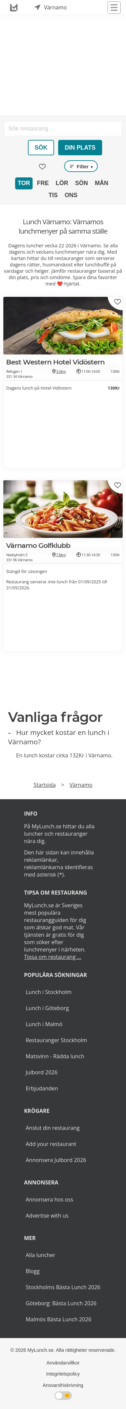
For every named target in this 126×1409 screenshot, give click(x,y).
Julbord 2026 (41, 1072)
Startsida (45, 785)
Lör (62, 183)
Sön (81, 183)
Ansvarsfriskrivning (63, 1385)
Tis (52, 195)
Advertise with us (47, 1215)
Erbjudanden (42, 1088)
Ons (71, 195)
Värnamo (81, 785)
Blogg (32, 1271)
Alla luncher (40, 1255)
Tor (24, 183)
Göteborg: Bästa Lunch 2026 (61, 1303)
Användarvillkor (62, 1362)
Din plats (80, 147)
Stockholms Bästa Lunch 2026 (63, 1287)
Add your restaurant (51, 1144)
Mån (101, 183)
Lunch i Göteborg (47, 1008)
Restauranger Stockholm (56, 1040)
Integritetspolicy (63, 1374)
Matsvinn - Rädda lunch (55, 1056)
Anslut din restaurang (53, 1128)
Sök (41, 147)
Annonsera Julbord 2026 (56, 1160)
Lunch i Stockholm (48, 992)
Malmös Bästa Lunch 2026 (58, 1319)
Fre (43, 183)
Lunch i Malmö (44, 1024)
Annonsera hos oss (49, 1199)
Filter (81, 166)
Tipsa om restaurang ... (52, 957)
